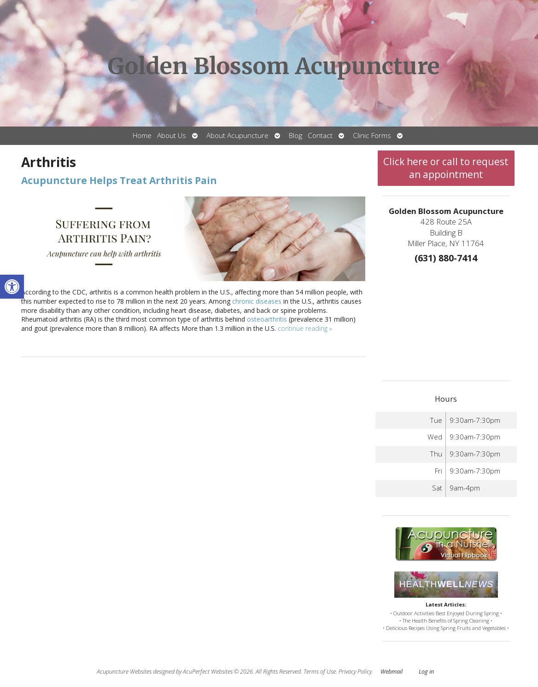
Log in (426, 671)
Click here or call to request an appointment (446, 168)
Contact (320, 135)
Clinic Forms (372, 135)
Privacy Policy (355, 671)
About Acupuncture (237, 135)
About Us (171, 135)
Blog (295, 135)
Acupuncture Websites (124, 671)
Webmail (391, 671)
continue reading (305, 328)
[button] (12, 287)
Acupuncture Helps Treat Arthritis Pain (119, 180)
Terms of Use (320, 671)
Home (142, 135)
